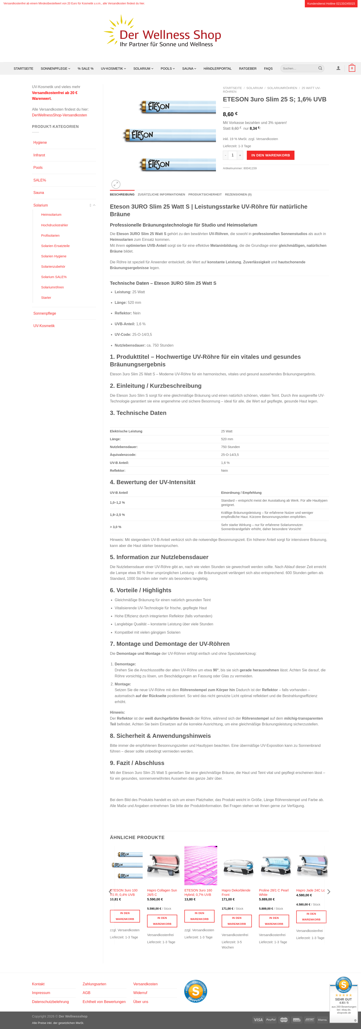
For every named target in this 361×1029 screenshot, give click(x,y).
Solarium (143, 68)
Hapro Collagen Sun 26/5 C (162, 892)
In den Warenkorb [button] (125, 916)
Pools (168, 68)
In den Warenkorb (270, 155)
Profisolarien (50, 235)
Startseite (23, 68)
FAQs (268, 68)
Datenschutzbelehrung (50, 1002)
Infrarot (39, 155)
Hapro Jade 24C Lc (310, 890)
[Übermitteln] (320, 68)
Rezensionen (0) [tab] (238, 194)
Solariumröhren (52, 287)
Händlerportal (218, 68)
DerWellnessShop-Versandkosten (59, 115)
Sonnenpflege (55, 68)
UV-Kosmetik (113, 68)
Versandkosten (145, 984)
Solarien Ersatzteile (55, 246)
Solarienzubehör (53, 266)
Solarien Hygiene (54, 256)
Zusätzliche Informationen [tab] (161, 194)
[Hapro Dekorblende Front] (238, 865)
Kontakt (38, 984)
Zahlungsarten (94, 984)
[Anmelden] (338, 68)
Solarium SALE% (54, 277)
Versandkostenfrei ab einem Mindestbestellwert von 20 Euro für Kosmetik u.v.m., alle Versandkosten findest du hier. (74, 3)
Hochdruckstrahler (54, 225)
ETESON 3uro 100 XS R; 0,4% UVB (123, 892)
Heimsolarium (51, 214)
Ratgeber (247, 68)
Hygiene (40, 142)
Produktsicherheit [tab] (205, 194)
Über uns (140, 1002)
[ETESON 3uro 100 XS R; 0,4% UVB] (126, 865)
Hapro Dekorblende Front (236, 892)
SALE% (39, 180)
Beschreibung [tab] (122, 194)
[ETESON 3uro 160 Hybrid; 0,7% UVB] (200, 865)
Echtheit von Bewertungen (104, 1002)
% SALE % (85, 68)
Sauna (189, 68)
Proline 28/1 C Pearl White (274, 892)
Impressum (41, 993)
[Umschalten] (94, 205)
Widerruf (140, 993)
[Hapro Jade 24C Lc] (312, 865)
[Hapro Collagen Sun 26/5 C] (163, 865)
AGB (86, 993)
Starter (46, 297)
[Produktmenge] (232, 155)
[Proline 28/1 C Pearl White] (275, 865)
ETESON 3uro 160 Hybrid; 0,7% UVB (198, 892)
